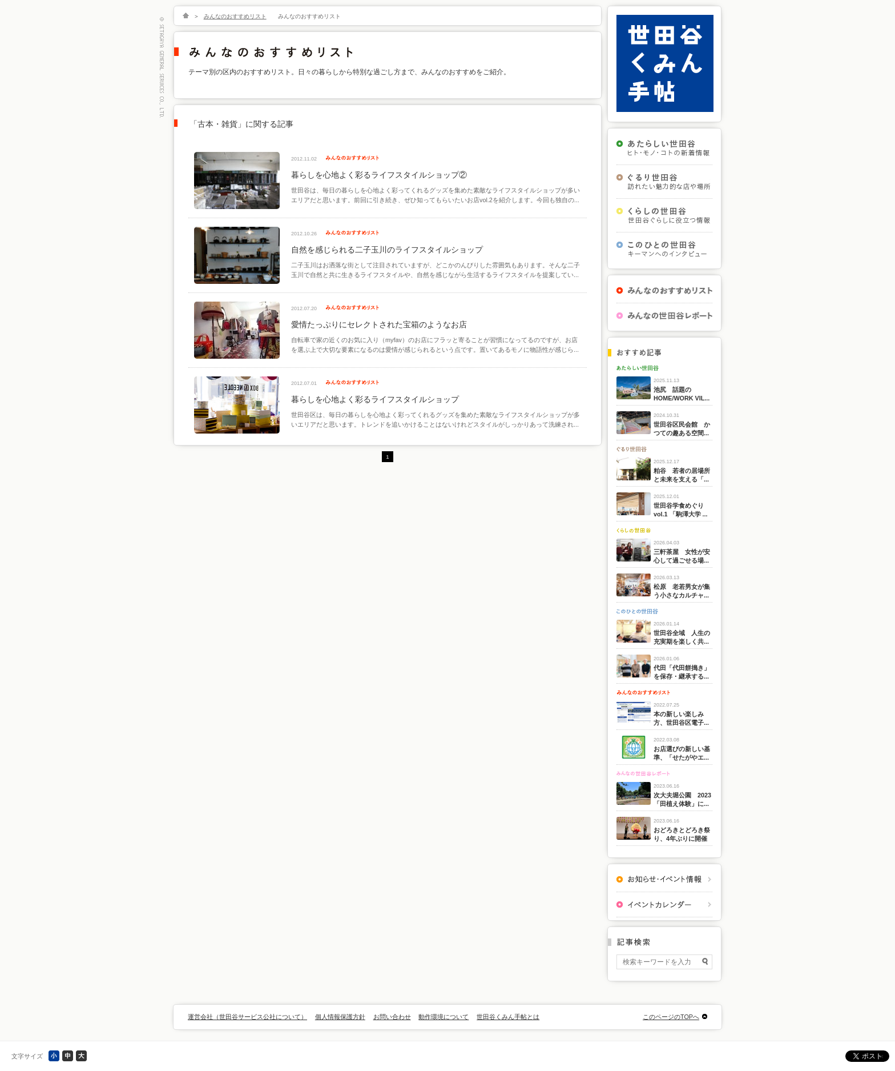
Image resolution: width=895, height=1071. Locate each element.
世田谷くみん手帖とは (508, 1016)
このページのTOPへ (671, 1016)
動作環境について (443, 1016)
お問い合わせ (392, 1016)
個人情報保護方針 (340, 1016)
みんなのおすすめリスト (235, 16)
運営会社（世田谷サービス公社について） (247, 1016)
